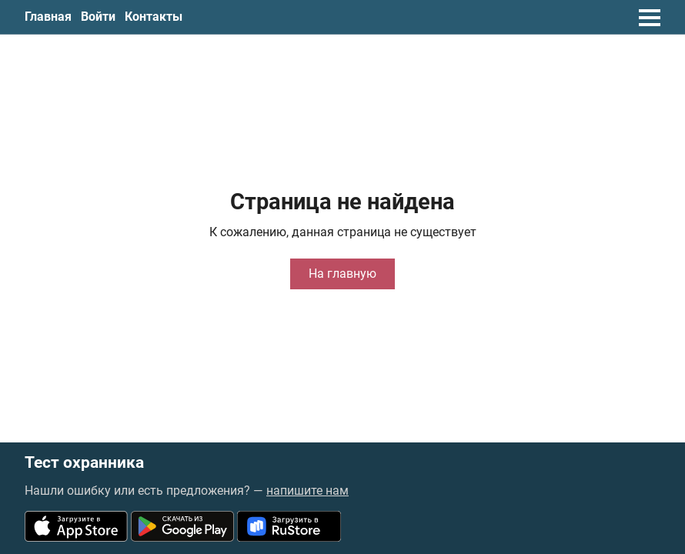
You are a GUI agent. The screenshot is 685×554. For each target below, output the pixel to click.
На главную (342, 273)
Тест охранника (84, 463)
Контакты (153, 16)
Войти (98, 16)
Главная (48, 16)
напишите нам (307, 490)
